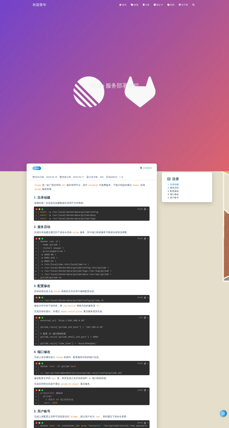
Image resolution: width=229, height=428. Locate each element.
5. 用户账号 (173, 197)
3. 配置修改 (173, 191)
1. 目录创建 (173, 184)
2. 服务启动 (173, 187)
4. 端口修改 (173, 194)
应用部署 (147, 168)
